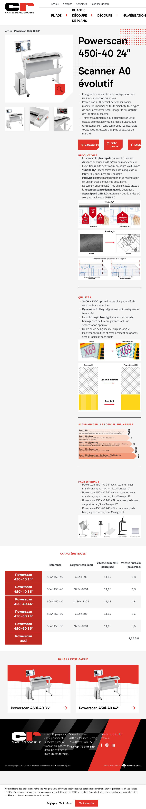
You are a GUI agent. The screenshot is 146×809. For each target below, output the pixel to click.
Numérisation (134, 15)
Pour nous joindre (100, 3)
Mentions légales (64, 765)
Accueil (55, 3)
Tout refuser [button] (66, 803)
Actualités (81, 3)
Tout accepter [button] (86, 803)
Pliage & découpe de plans (79, 15)
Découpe (104, 15)
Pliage (56, 15)
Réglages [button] (52, 803)
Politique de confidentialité (43, 765)
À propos (67, 3)
